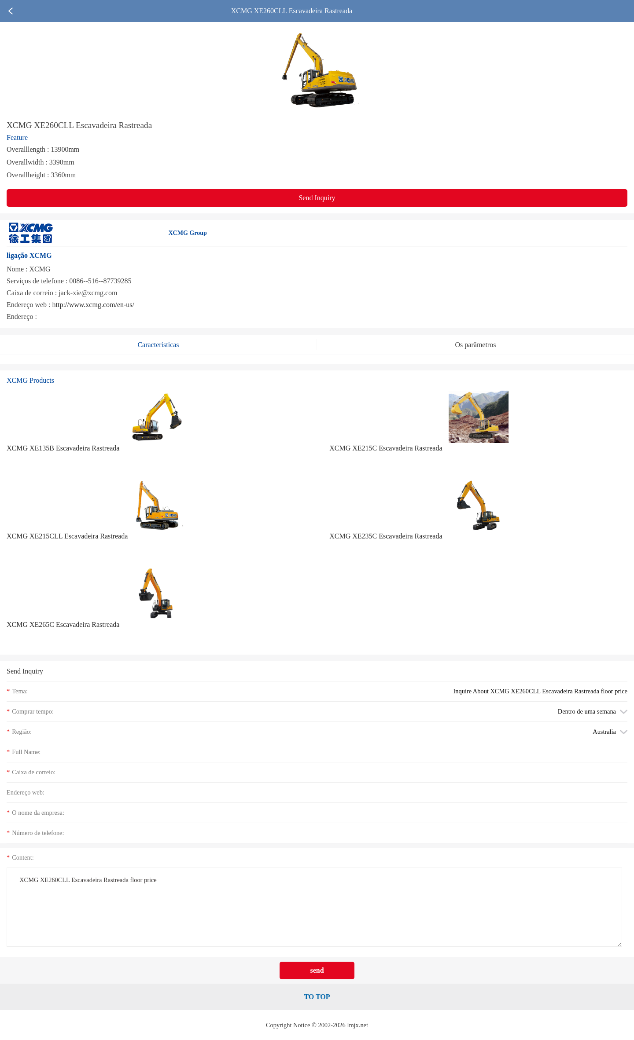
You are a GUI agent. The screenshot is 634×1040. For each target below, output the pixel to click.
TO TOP (317, 996)
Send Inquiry (317, 197)
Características (158, 344)
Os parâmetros (475, 344)
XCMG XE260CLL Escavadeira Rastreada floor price (314, 907)
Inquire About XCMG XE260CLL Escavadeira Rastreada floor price (540, 691)
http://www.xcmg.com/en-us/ (93, 304)
